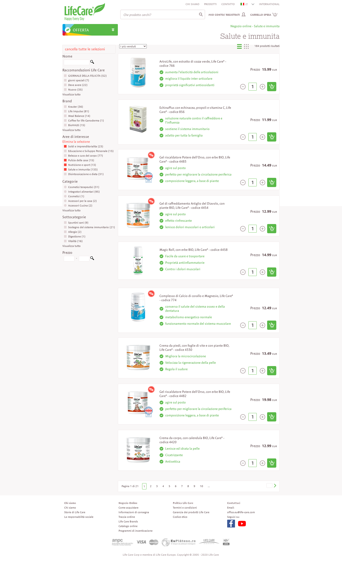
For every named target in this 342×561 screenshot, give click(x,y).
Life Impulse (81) (76, 111)
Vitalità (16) (73, 241)
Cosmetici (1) (74, 196)
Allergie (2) (73, 231)
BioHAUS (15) (74, 125)
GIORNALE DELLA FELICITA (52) (85, 75)
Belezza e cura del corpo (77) (83, 155)
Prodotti (210, 4)
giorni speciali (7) (76, 80)
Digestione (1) (75, 236)
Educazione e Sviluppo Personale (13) (89, 151)
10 (201, 486)
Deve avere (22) (76, 85)
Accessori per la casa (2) (80, 201)
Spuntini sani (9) (76, 222)
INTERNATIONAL (269, 4)
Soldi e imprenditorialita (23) (83, 146)
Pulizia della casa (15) (79, 160)
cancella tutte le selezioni (85, 49)
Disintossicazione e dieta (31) (84, 174)
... (209, 486)
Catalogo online (128, 526)
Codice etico (180, 517)
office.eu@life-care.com (241, 512)
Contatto (228, 4)
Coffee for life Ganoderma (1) (84, 120)
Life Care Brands (128, 521)
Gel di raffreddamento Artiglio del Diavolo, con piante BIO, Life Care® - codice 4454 (192, 205)
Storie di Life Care (74, 512)
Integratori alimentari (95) (82, 191)
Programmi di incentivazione (136, 530)
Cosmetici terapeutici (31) (81, 187)
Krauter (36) (73, 106)
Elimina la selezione (76, 141)
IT (244, 4)
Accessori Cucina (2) (78, 205)
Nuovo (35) (73, 89)
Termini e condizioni (185, 507)
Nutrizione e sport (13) (80, 165)
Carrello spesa (264, 14)
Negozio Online (128, 503)
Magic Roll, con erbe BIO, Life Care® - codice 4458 (193, 250)
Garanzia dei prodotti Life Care (191, 512)
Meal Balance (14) (77, 116)
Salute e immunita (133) (81, 169)
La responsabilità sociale (78, 517)
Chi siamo (192, 4)
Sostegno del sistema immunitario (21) (89, 227)
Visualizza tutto (71, 94)
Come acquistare (128, 507)
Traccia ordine (127, 517)
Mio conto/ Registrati (224, 14)
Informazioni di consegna (134, 512)
